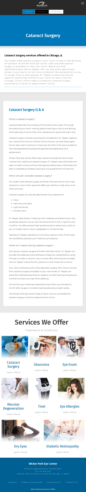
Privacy (12, 482)
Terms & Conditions (32, 482)
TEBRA (52, 489)
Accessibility (54, 482)
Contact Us (72, 482)
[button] (82, 3)
